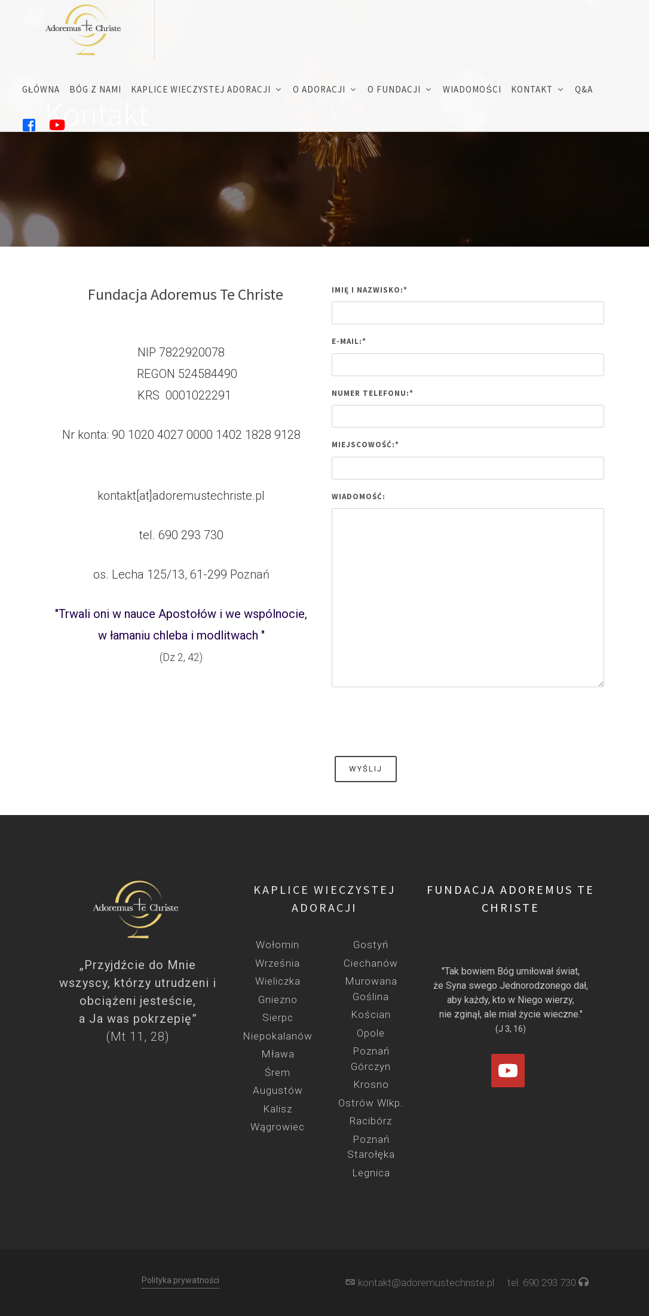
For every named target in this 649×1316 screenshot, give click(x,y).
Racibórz (371, 1121)
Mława (278, 1054)
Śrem (277, 1072)
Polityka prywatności (180, 1280)
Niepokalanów (278, 1036)
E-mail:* (349, 341)
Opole (371, 1033)
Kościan (371, 1014)
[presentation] (422, 720)
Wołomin (277, 945)
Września (277, 963)
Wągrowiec (277, 1127)
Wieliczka (278, 981)
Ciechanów (371, 963)
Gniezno (278, 1000)
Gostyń (370, 945)
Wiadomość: (358, 496)
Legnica (371, 1173)
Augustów (278, 1090)
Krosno (371, 1084)
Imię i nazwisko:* (370, 290)
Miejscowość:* (365, 444)
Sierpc (277, 1017)
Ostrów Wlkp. (370, 1103)
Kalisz (277, 1109)
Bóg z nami (95, 89)
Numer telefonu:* (373, 393)
